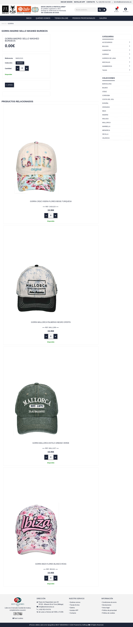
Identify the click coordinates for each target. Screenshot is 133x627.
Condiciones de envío (109, 602)
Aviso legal (105, 608)
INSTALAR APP (79, 2)
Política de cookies (108, 613)
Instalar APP (73, 610)
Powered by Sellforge (81, 625)
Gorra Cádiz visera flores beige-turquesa (51, 201)
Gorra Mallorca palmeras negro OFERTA (51, 322)
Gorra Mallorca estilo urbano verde (50, 443)
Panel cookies (18, 618)
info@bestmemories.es (122, 2)
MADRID (20, 63)
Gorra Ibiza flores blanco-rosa (50, 564)
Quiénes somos (74, 602)
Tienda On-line (74, 605)
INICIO (4, 23)
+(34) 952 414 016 (104, 2)
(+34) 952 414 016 (45, 609)
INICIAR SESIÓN (66, 2)
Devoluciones (106, 605)
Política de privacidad (109, 610)
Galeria (72, 608)
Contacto (72, 613)
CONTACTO (91, 2)
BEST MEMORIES (62, 625)
